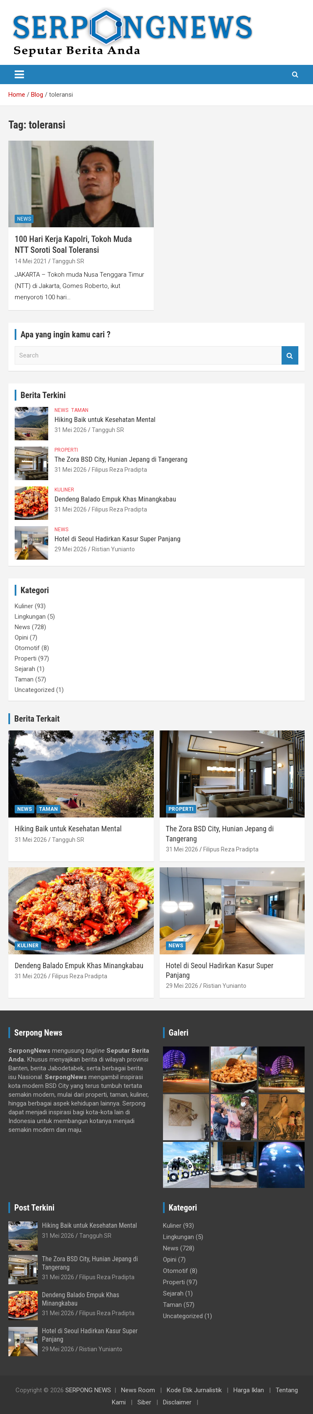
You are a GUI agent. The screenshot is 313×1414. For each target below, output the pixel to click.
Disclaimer (177, 1402)
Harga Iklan (248, 1390)
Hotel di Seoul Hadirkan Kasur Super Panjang (117, 539)
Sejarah (25, 669)
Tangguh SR (68, 261)
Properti (66, 450)
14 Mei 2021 (31, 261)
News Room (138, 1390)
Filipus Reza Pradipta (119, 469)
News (24, 219)
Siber (144, 1402)
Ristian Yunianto (113, 549)
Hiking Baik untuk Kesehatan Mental (104, 419)
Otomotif (27, 648)
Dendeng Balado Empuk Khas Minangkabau (115, 499)
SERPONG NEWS (88, 1390)
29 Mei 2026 (70, 549)
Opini (21, 637)
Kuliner (64, 490)
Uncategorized (34, 690)
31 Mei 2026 (70, 430)
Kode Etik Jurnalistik (194, 1390)
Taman (79, 410)
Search (290, 355)
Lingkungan (30, 616)
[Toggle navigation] (19, 74)
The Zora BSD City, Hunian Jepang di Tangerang (120, 459)
